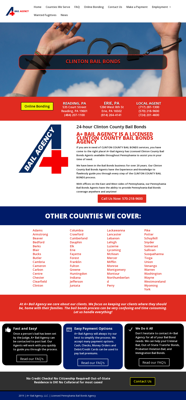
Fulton (74, 266)
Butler (37, 258)
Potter (148, 234)
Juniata (75, 285)
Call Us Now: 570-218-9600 (122, 198)
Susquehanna (154, 254)
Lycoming (114, 250)
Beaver (38, 238)
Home (37, 7)
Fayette (75, 254)
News (64, 15)
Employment (160, 7)
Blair (36, 250)
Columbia (77, 230)
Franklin (75, 262)
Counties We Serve (58, 7)
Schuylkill (151, 238)
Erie (72, 250)
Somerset (151, 246)
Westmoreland (155, 281)
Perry (111, 285)
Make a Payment (137, 7)
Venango (150, 266)
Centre (38, 274)
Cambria (39, 262)
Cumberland (78, 238)
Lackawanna (116, 230)
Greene (75, 270)
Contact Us (115, 7)
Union (148, 262)
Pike (147, 230)
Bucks (37, 254)
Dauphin (76, 242)
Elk (72, 246)
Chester (38, 277)
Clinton (38, 285)
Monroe (112, 266)
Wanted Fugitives (45, 15)
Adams (38, 230)
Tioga (148, 258)
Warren (149, 270)
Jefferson (76, 281)
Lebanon (113, 238)
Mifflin (111, 262)
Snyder (149, 242)
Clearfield (40, 281)
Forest (74, 258)
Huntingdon (78, 274)
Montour (113, 274)
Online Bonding (94, 7)
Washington (153, 274)
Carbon (38, 270)
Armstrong (40, 234)
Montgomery (116, 270)
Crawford (76, 234)
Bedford (38, 242)
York (147, 289)
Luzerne (112, 246)
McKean (113, 254)
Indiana (75, 277)
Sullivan (149, 250)
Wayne (149, 277)
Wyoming (151, 285)
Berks (37, 246)
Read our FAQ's (32, 359)
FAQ (77, 7)
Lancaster (114, 234)
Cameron (39, 266)
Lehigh (112, 242)
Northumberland (118, 279)
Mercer (112, 258)
